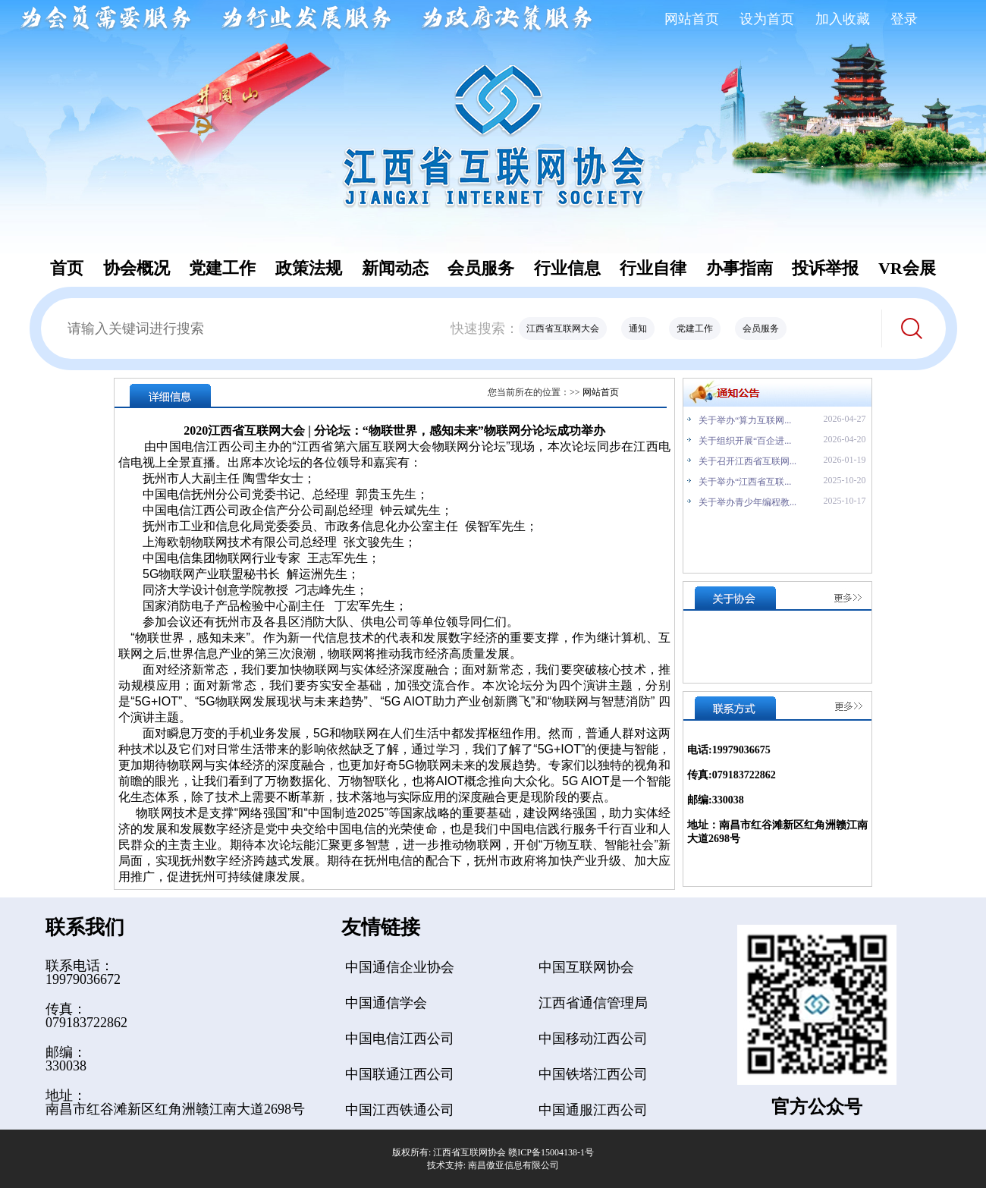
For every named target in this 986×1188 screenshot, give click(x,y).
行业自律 (653, 268)
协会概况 (136, 268)
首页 (66, 268)
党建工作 (222, 268)
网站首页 (691, 19)
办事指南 (739, 268)
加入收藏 (842, 19)
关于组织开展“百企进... (745, 440)
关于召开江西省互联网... (747, 461)
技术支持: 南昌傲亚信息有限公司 (493, 1165)
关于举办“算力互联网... (745, 420)
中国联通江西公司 (399, 1074)
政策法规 (308, 268)
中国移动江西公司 (593, 1038)
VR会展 (907, 268)
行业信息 (567, 268)
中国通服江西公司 (593, 1109)
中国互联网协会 (586, 967)
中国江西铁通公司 (399, 1109)
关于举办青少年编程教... (747, 502)
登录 (904, 19)
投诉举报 (825, 268)
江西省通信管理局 (593, 1002)
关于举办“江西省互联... (745, 481)
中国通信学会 (386, 1002)
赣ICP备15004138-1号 (551, 1152)
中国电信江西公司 (399, 1038)
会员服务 (480, 268)
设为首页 (767, 19)
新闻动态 (395, 268)
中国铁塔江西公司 (593, 1074)
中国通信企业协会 (399, 967)
